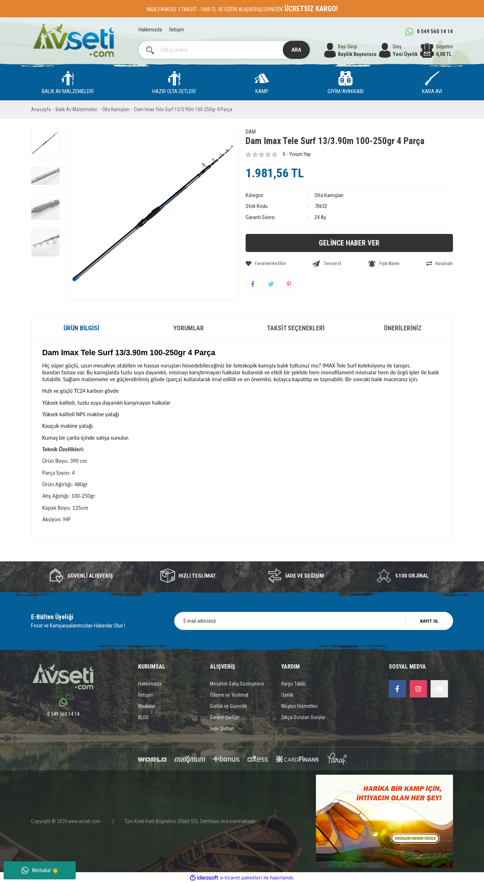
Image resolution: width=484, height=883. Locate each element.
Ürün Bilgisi (81, 328)
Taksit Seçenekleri (296, 328)
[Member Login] (398, 50)
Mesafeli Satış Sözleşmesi (237, 684)
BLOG (143, 717)
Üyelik (287, 695)
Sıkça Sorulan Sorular (303, 717)
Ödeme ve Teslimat (229, 695)
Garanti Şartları (224, 717)
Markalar (146, 706)
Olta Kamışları (328, 195)
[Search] (224, 50)
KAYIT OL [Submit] (429, 621)
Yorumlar (188, 328)
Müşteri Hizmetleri (299, 706)
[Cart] (436, 50)
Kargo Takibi (293, 684)
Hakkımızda (150, 29)
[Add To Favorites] (266, 263)
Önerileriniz (403, 328)
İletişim (176, 29)
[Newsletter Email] (313, 621)
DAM (251, 132)
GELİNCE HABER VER (349, 243)
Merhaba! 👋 (40, 870)
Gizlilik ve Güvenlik (228, 706)
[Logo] (73, 40)
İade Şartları (222, 728)
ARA (296, 50)
